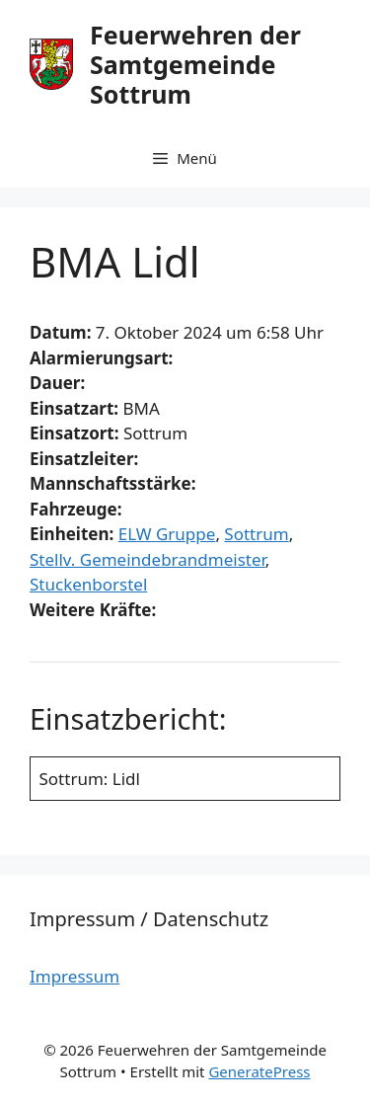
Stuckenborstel (88, 584)
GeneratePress (259, 1071)
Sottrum (256, 533)
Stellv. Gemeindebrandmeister (147, 559)
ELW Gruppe (167, 533)
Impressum (74, 976)
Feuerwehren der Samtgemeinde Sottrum (195, 64)
